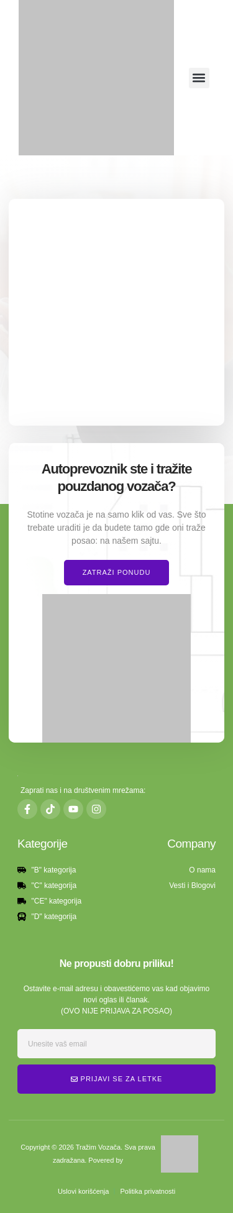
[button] (199, 78)
